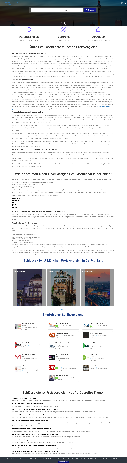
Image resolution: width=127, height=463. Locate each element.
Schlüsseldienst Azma (28, 354)
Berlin (92, 370)
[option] (29, 287)
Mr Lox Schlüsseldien (62, 333)
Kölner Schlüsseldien (28, 343)
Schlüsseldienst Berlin (103, 368)
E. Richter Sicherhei (96, 333)
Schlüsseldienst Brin (61, 375)
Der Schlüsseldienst (61, 354)
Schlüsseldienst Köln (68, 325)
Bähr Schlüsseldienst (62, 323)
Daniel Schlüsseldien (96, 343)
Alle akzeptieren (63, 461)
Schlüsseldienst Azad (96, 366)
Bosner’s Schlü (94, 354)
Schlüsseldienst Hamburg (98, 358)
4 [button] (65, 309)
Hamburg (93, 360)
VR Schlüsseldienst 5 (62, 343)
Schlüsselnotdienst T (62, 366)
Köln (58, 327)
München (15, 208)
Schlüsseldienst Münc (28, 323)
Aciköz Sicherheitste (28, 366)
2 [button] (62, 309)
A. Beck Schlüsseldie (96, 323)
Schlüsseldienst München (30, 327)
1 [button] (61, 309)
